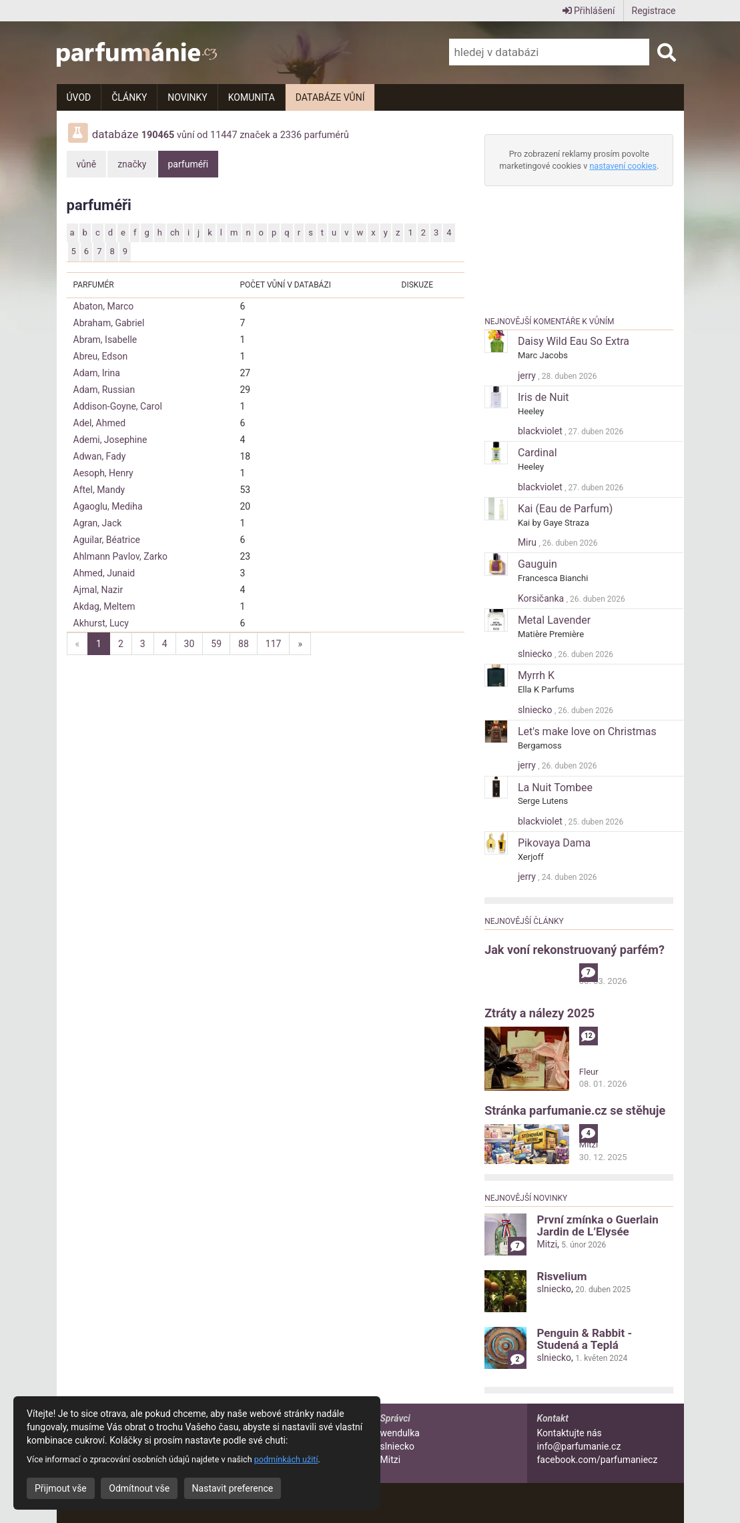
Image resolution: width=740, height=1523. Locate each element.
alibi (587, 969)
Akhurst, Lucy (101, 623)
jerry (528, 375)
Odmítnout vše (139, 1488)
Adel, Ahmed (99, 423)
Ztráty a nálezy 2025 (539, 1013)
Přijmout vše (61, 1488)
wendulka (400, 1433)
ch (174, 232)
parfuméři (188, 164)
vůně (87, 164)
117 (274, 643)
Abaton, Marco (103, 306)
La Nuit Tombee (555, 787)
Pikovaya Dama (554, 843)
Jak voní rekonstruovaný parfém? (574, 950)
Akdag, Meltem (104, 606)
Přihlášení (589, 10)
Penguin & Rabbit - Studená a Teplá (584, 1339)
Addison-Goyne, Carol (117, 406)
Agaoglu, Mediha (108, 506)
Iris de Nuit (543, 397)
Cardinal (537, 452)
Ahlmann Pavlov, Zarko (120, 556)
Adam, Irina (96, 373)
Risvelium (561, 1276)
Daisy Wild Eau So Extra (573, 341)
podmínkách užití (286, 1459)
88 (243, 643)
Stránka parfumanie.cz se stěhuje (574, 1110)
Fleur (589, 1072)
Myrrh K (536, 675)
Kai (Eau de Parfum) (565, 508)
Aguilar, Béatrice (107, 539)
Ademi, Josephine (110, 439)
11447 (224, 135)
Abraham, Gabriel (109, 323)
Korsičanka (542, 598)
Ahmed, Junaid (104, 573)
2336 (291, 135)
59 (216, 643)
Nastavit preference (233, 1488)
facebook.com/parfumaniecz (597, 1459)
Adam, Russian (104, 389)
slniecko (536, 653)
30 (189, 643)
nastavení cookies (623, 166)
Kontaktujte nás (569, 1433)
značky (131, 164)
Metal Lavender (554, 620)
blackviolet (541, 431)
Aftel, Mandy (99, 489)
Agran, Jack (97, 523)
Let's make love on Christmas (587, 731)
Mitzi (588, 1144)
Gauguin (537, 564)
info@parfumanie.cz (579, 1446)
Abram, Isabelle (105, 339)
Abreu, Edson (100, 356)
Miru (528, 542)
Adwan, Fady (99, 456)
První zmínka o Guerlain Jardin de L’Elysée (597, 1225)
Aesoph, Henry (103, 473)
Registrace (654, 10)
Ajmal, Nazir (98, 589)
